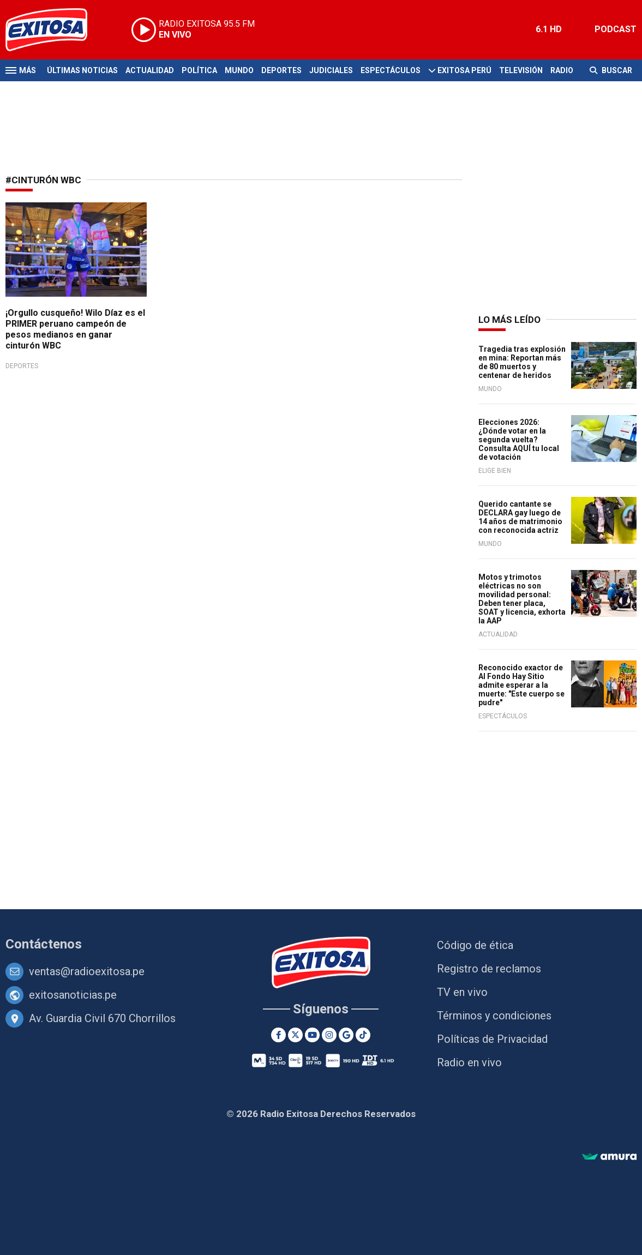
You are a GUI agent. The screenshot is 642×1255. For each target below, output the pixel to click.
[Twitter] (295, 1035)
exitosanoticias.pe (73, 994)
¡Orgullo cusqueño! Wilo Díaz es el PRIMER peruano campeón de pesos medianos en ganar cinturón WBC (75, 329)
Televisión (521, 70)
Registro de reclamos (489, 968)
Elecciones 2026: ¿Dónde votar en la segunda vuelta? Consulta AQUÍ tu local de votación (518, 439)
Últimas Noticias (82, 70)
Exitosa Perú (464, 70)
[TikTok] (363, 1035)
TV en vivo (462, 992)
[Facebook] (278, 1035)
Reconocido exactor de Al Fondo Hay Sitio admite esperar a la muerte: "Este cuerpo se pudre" (521, 685)
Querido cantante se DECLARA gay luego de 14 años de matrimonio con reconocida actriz (520, 517)
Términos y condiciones (494, 1015)
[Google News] (346, 1035)
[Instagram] (329, 1035)
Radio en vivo (469, 1062)
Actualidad (149, 70)
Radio (561, 70)
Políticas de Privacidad (492, 1039)
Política (199, 70)
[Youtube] (312, 1035)
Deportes (281, 70)
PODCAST (616, 29)
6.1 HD (549, 29)
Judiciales (331, 70)
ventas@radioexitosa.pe (87, 971)
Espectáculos (391, 70)
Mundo (239, 70)
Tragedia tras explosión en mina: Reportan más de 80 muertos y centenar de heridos (522, 362)
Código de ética (475, 945)
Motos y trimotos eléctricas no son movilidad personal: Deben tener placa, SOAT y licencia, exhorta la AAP (522, 599)
